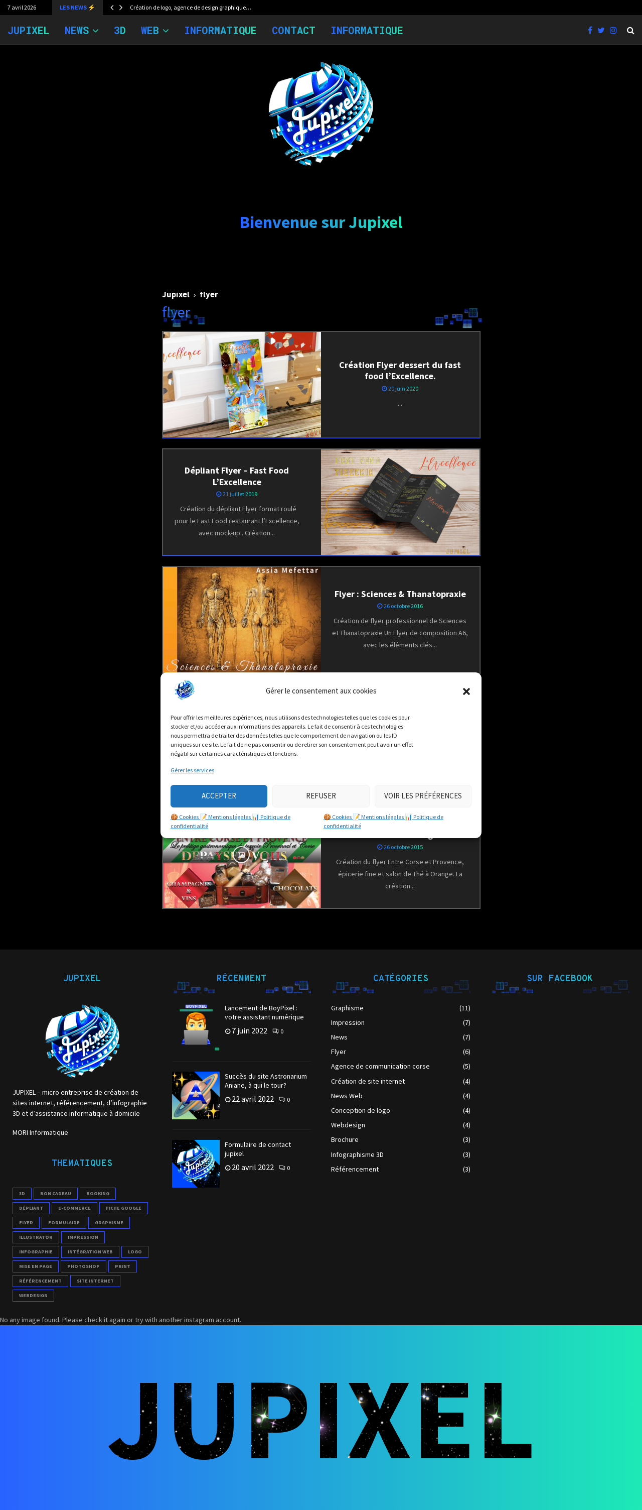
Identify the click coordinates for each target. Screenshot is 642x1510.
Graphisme (109, 1222)
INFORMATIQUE (367, 30)
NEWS (77, 30)
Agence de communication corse (380, 1066)
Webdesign (348, 1124)
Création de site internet (368, 1081)
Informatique (220, 30)
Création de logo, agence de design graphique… (190, 7)
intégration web (90, 1251)
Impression (348, 1022)
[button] (466, 691)
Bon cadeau (55, 1193)
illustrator (36, 1237)
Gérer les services (192, 770)
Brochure (345, 1139)
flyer (26, 1222)
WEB (150, 30)
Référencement (355, 1169)
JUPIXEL (29, 30)
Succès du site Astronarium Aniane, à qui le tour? (266, 1081)
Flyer (338, 1051)
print (122, 1266)
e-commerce (74, 1208)
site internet (95, 1280)
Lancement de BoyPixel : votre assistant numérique (264, 1012)
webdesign (33, 1295)
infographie (36, 1251)
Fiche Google (123, 1208)
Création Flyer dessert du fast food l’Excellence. (400, 370)
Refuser (321, 795)
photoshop (83, 1266)
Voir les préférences (423, 795)
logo (135, 1251)
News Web (347, 1095)
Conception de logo (360, 1110)
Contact (293, 30)
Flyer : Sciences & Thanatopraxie (400, 594)
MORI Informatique (40, 1132)
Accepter (219, 795)
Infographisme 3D (357, 1154)
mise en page (35, 1266)
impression (83, 1237)
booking (97, 1193)
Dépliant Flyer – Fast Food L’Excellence (237, 476)
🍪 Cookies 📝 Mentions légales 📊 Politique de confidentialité (230, 821)
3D (120, 30)
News (339, 1036)
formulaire (64, 1222)
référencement (40, 1280)
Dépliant (31, 1208)
